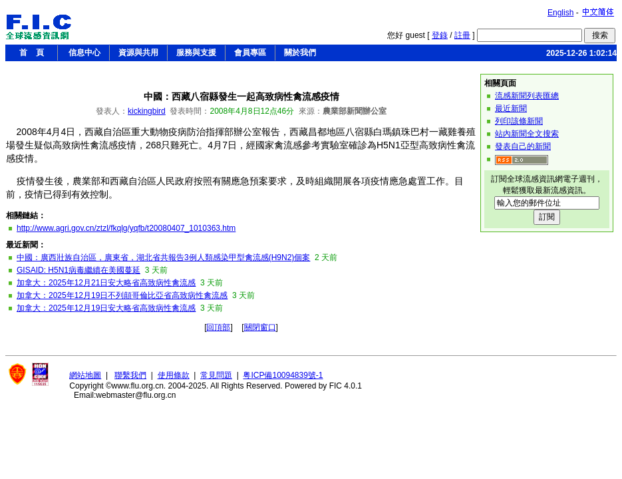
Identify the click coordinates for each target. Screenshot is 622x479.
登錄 (440, 35)
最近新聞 (511, 108)
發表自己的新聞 (523, 146)
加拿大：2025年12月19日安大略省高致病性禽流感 (106, 308)
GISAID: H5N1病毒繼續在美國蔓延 (78, 270)
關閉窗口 (260, 327)
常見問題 (216, 375)
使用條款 (174, 375)
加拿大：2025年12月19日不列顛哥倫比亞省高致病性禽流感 (122, 295)
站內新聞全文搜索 (527, 133)
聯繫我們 (130, 375)
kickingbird (147, 111)
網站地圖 (85, 375)
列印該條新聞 (519, 121)
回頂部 (218, 327)
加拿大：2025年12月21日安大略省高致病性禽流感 (106, 282)
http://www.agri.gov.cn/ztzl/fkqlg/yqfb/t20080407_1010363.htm (126, 228)
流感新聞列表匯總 (527, 95)
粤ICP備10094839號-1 (283, 375)
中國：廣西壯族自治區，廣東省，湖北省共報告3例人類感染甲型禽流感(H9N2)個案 (163, 257)
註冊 (462, 35)
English (560, 12)
